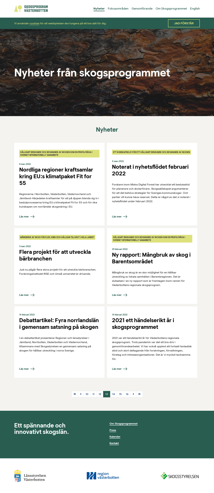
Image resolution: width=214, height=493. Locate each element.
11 (93, 394)
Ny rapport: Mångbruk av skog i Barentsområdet (151, 258)
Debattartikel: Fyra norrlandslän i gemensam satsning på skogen (59, 323)
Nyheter (99, 8)
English (195, 8)
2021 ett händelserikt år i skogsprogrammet (143, 323)
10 (87, 394)
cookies (34, 23)
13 (106, 394)
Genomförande (142, 8)
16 (127, 394)
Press (113, 430)
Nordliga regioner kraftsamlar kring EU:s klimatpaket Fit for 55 (56, 176)
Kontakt (114, 443)
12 (100, 394)
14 (113, 394)
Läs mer (24, 216)
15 (120, 394)
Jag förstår (184, 23)
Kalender (115, 436)
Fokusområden (118, 8)
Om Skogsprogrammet (171, 8)
